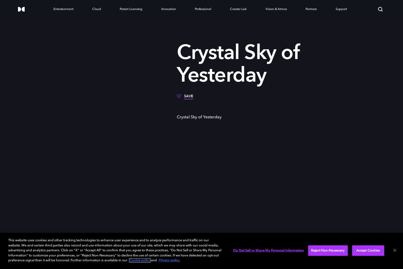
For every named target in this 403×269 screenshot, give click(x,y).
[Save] (185, 98)
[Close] (394, 250)
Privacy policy (169, 260)
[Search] (380, 9)
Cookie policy (140, 260)
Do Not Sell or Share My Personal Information (268, 250)
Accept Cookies (368, 250)
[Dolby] (21, 10)
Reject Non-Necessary (328, 250)
